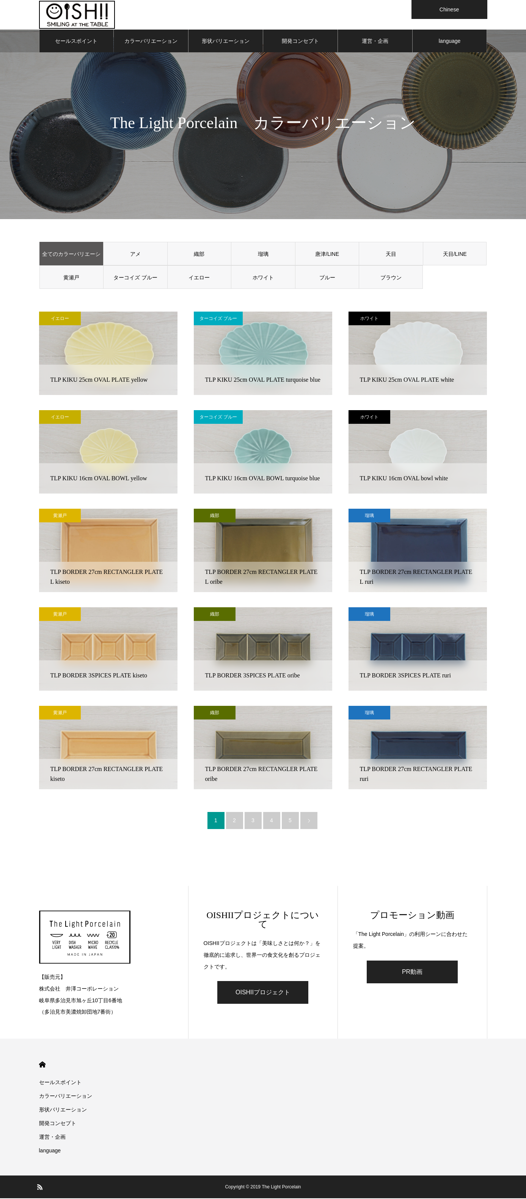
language (450, 42)
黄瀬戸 (71, 278)
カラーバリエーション (150, 42)
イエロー (199, 278)
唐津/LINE (327, 255)
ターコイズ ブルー (135, 278)
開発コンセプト (300, 42)
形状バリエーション (226, 42)
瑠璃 (263, 255)
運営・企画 (375, 42)
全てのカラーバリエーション (71, 259)
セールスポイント (76, 42)
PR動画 (412, 972)
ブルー (327, 278)
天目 (391, 255)
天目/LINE (455, 255)
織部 (199, 255)
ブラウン (391, 278)
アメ (135, 255)
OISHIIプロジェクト (263, 993)
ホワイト (263, 278)
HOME (42, 1065)
